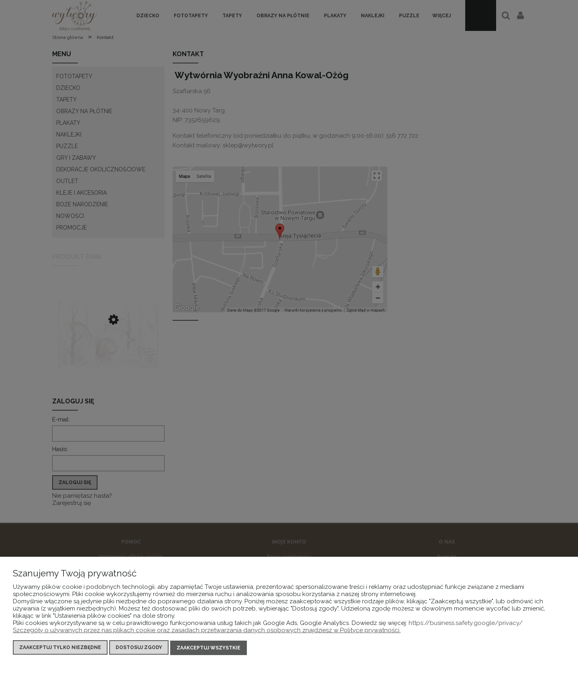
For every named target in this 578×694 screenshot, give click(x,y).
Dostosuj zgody (139, 648)
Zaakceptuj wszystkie (208, 648)
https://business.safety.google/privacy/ (466, 623)
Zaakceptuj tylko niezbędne (60, 648)
